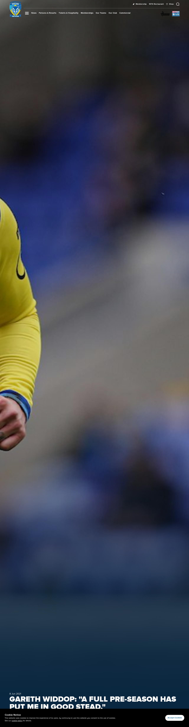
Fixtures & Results (47, 13)
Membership (140, 4)
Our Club (113, 13)
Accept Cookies (175, 718)
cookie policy (17, 721)
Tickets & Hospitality (68, 13)
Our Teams (101, 13)
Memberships (87, 13)
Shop (170, 4)
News (33, 13)
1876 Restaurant (156, 4)
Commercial (125, 13)
